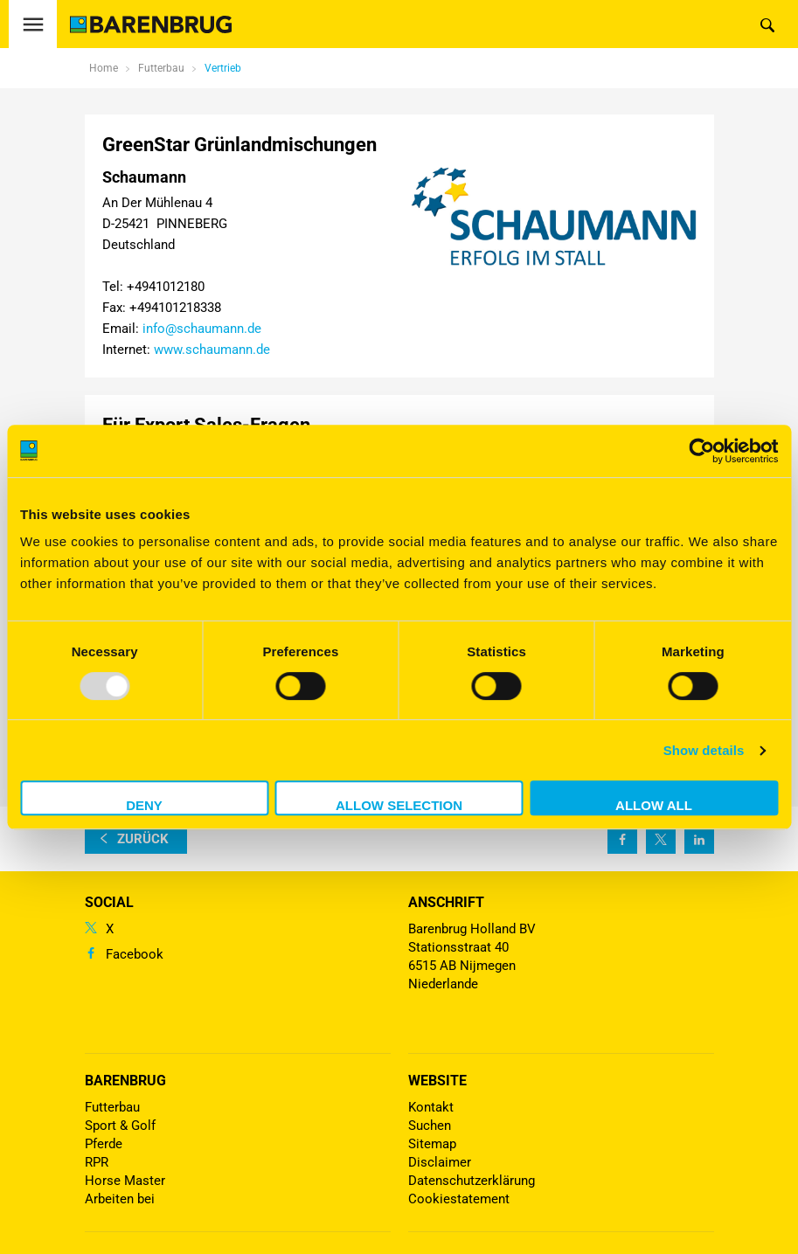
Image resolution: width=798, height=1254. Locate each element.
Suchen (429, 1125)
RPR (96, 1162)
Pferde (103, 1144)
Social (109, 902)
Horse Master (125, 1180)
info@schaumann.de (201, 328)
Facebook (134, 954)
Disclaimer (439, 1162)
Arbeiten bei (120, 1199)
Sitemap (432, 1144)
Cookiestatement (459, 1199)
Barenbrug (125, 1080)
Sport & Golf (120, 1125)
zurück (143, 839)
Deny (144, 805)
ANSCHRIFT (446, 902)
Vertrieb (223, 68)
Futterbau (112, 1107)
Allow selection (399, 805)
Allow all (653, 805)
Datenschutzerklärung (471, 1180)
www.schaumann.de (212, 349)
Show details (704, 750)
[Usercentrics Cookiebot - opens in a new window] (701, 451)
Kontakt (431, 1107)
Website (437, 1080)
